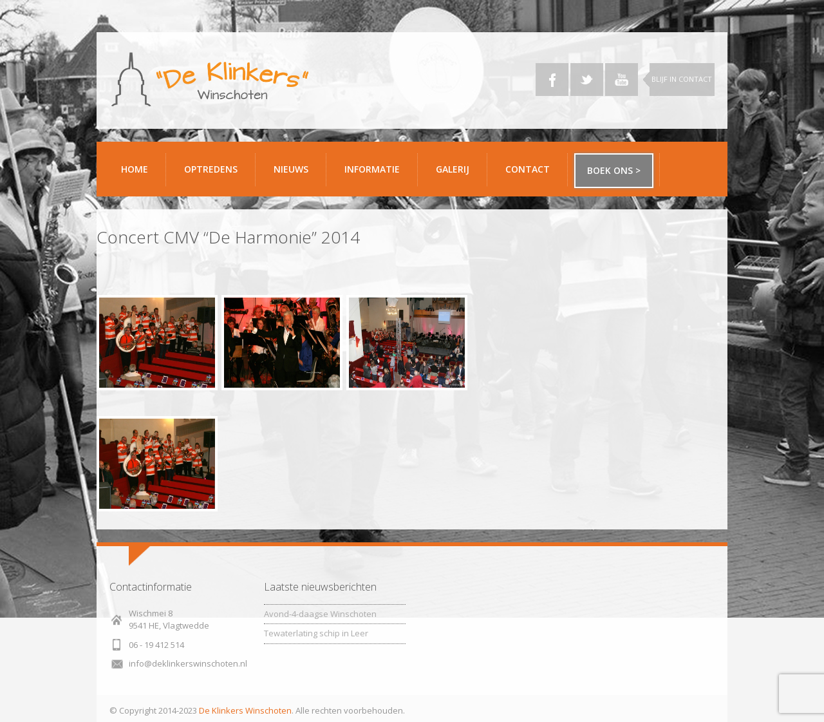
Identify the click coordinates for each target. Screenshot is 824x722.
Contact (531, 174)
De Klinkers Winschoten (245, 710)
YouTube (621, 79)
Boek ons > (614, 170)
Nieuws (291, 169)
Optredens (211, 169)
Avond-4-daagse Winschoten (320, 614)
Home (134, 169)
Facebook (552, 79)
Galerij (457, 174)
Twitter (586, 79)
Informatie (376, 174)
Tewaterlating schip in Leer (316, 633)
